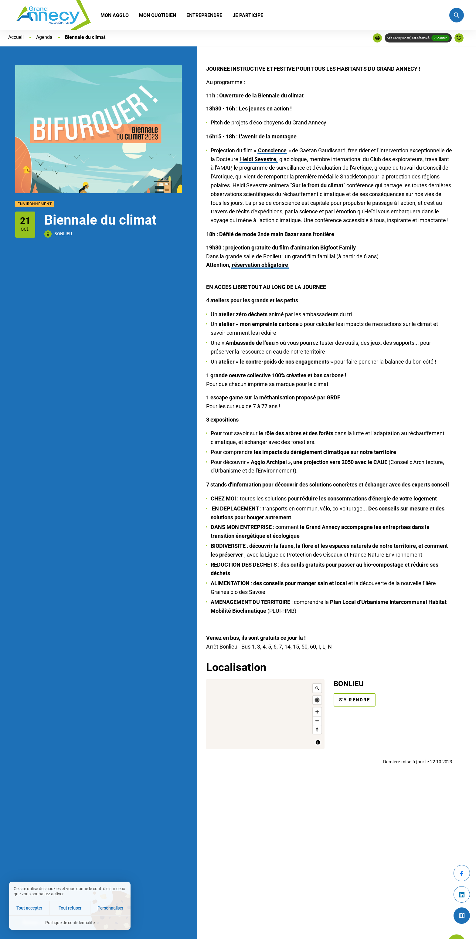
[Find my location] (317, 700)
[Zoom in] (317, 711)
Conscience (272, 150)
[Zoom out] (317, 720)
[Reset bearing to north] (317, 729)
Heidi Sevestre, (258, 159)
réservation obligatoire (260, 265)
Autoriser (440, 37)
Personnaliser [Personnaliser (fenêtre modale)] (110, 908)
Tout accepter (29, 908)
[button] (377, 38)
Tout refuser (70, 908)
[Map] (265, 714)
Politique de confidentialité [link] (70, 922)
